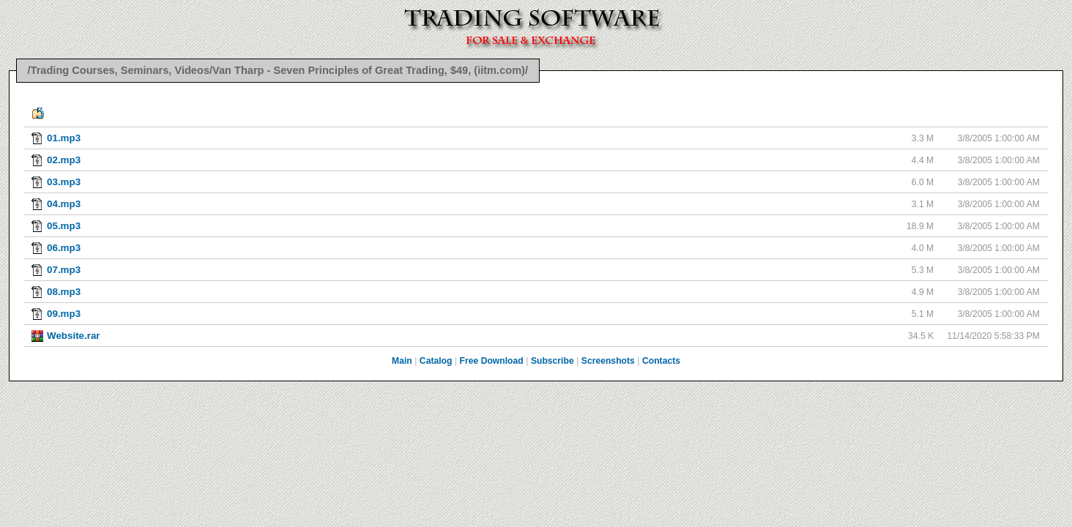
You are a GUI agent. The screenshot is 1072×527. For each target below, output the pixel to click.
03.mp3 (64, 181)
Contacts (661, 361)
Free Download (492, 361)
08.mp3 (64, 291)
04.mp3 (64, 203)
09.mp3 (64, 313)
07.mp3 (64, 269)
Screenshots (608, 361)
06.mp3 (64, 247)
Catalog (436, 361)
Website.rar (73, 335)
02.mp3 (64, 159)
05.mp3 (64, 225)
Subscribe (552, 361)
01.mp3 (64, 137)
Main (402, 361)
